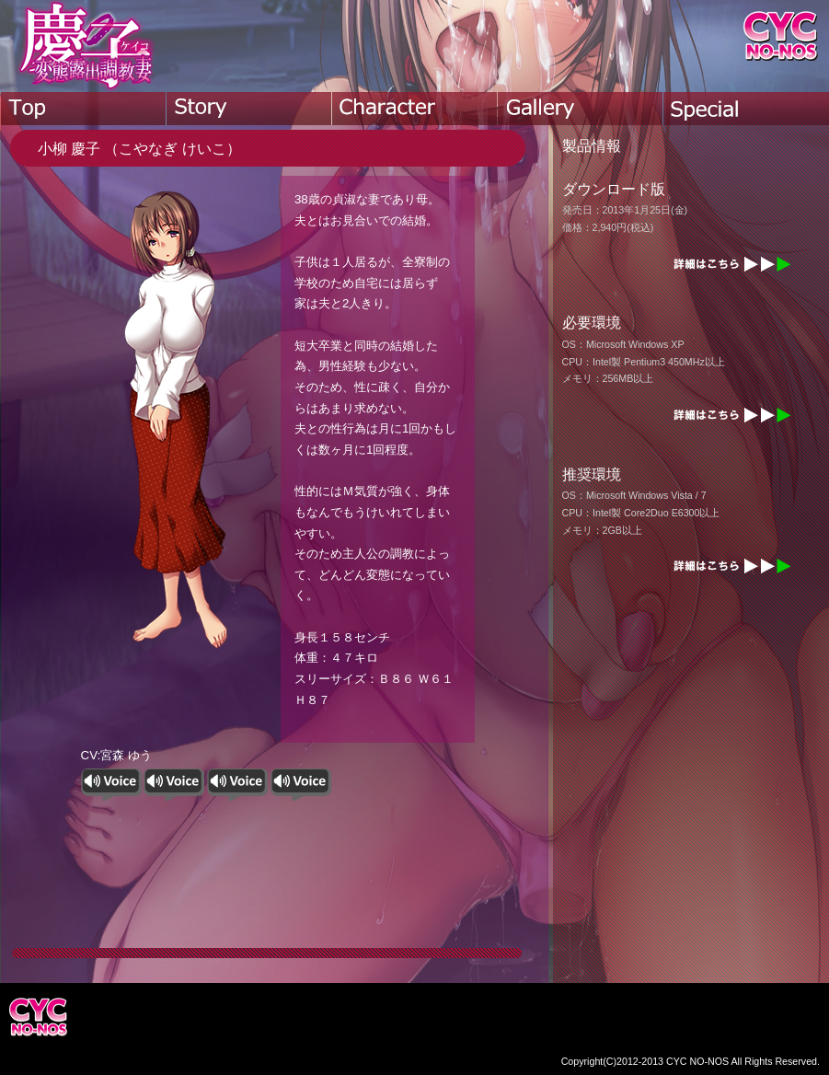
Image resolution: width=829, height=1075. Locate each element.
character (415, 108)
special (746, 108)
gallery (580, 108)
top (84, 108)
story (249, 108)
